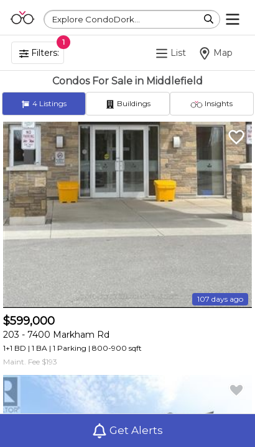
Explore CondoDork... (96, 19)
